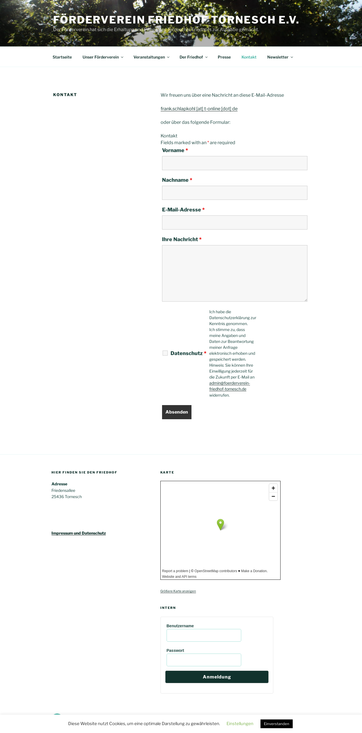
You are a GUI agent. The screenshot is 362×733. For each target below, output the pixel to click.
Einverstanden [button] (276, 723)
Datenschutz (188, 353)
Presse (224, 57)
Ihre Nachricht (182, 239)
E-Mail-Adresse (183, 210)
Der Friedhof (194, 57)
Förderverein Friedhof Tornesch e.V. (176, 20)
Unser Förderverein (103, 57)
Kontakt (249, 57)
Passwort (175, 650)
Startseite (62, 57)
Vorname (175, 150)
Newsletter (280, 57)
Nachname (177, 180)
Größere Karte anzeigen (178, 591)
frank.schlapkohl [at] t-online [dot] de (199, 108)
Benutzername (180, 626)
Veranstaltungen (151, 57)
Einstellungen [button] (240, 723)
